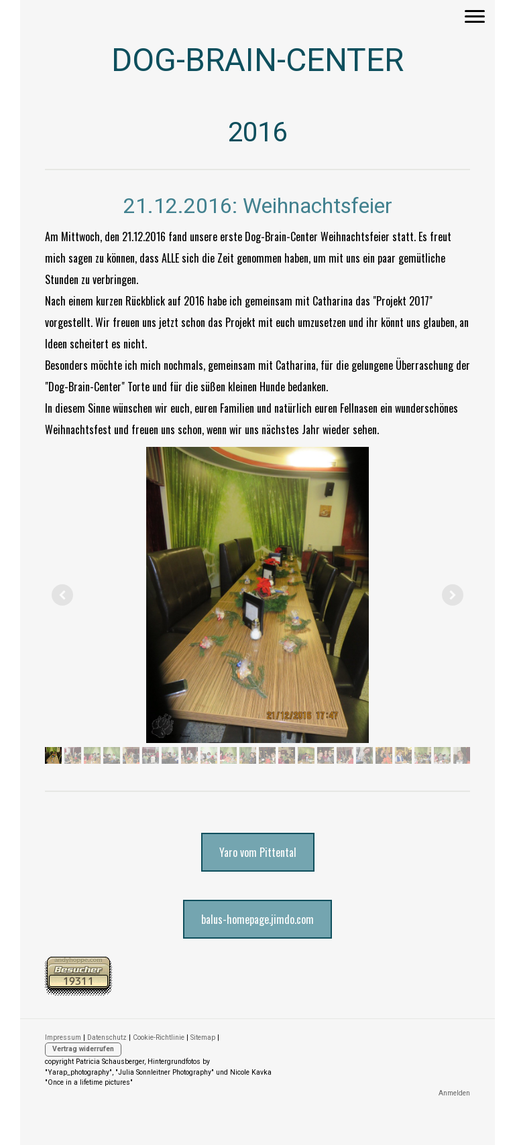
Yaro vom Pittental (257, 852)
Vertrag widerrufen (83, 1049)
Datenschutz (107, 1037)
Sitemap (202, 1037)
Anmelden (454, 1093)
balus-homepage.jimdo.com (257, 919)
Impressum (63, 1037)
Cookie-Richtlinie (158, 1037)
